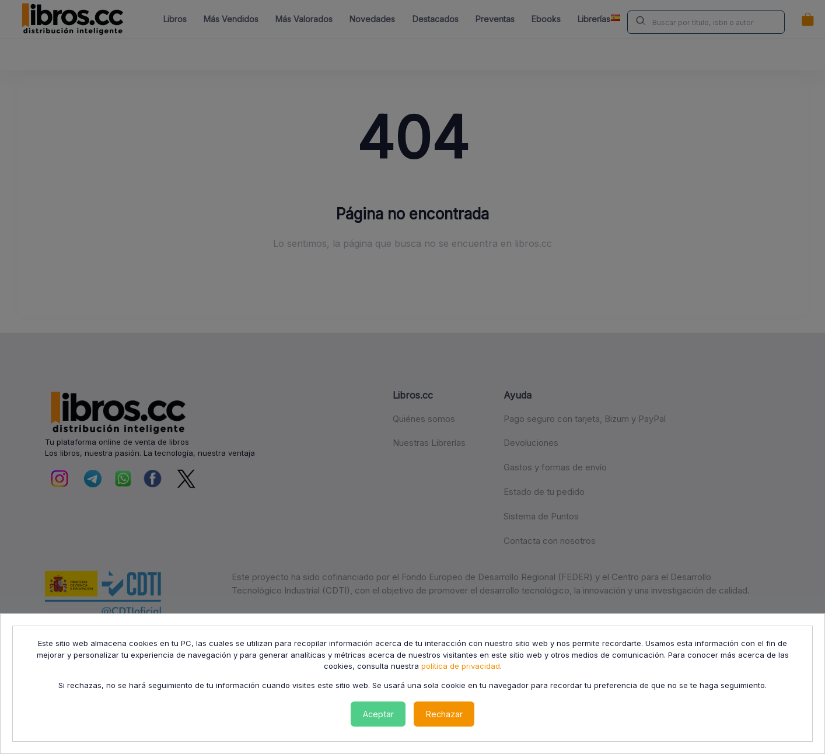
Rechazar (444, 714)
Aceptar (378, 714)
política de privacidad (460, 666)
